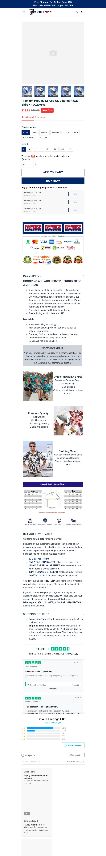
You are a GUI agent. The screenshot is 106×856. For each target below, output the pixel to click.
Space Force (29, 138)
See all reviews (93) (53, 723)
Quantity (26, 159)
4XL (62, 149)
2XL (47, 149)
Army (33, 127)
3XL (55, 149)
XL (41, 149)
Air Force (56, 132)
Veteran (43, 138)
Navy (35, 132)
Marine (44, 132)
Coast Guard (72, 132)
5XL (69, 149)
